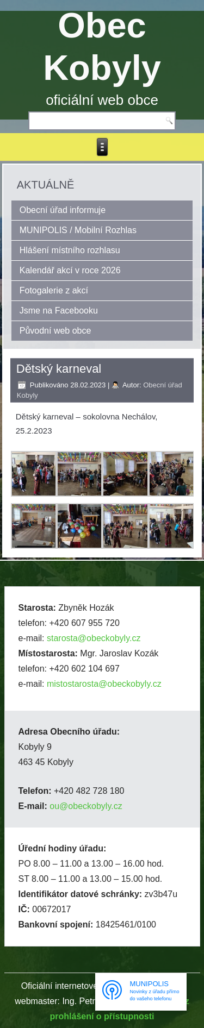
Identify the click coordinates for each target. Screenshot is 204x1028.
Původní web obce (55, 330)
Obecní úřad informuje (63, 210)
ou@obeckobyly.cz (86, 806)
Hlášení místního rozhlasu (70, 250)
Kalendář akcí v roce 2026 (70, 270)
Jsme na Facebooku (59, 310)
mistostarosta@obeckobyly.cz (104, 683)
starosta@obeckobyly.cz (93, 638)
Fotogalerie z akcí (54, 290)
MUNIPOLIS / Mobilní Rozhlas (78, 230)
